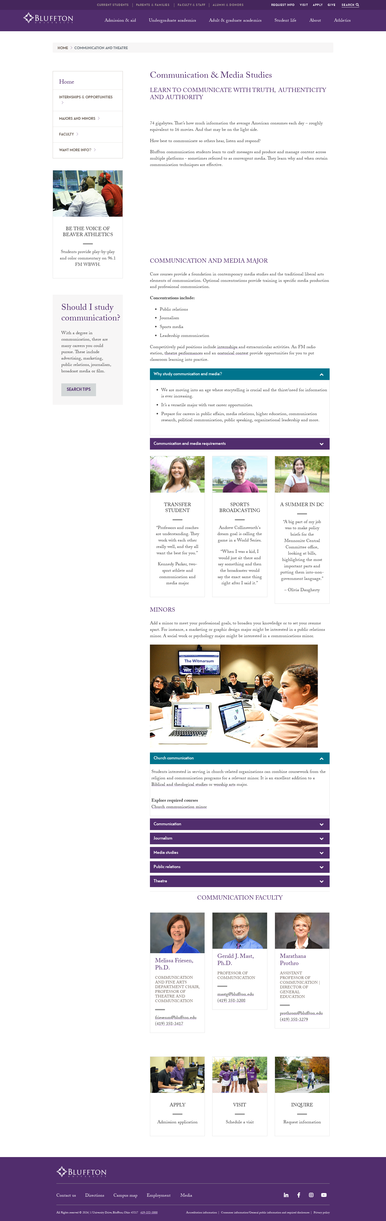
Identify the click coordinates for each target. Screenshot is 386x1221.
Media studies (239, 853)
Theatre (239, 882)
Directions (94, 1196)
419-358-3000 (149, 1212)
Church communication (239, 759)
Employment (159, 1196)
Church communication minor (179, 807)
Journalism (239, 839)
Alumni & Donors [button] (228, 5)
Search (350, 5)
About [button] (315, 21)
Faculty (66, 134)
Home (63, 48)
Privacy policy (322, 1212)
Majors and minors (77, 119)
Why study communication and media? (239, 374)
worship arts (224, 785)
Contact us (66, 1196)
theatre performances (183, 354)
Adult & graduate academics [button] (235, 21)
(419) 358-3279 (294, 1020)
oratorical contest (232, 354)
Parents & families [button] (153, 5)
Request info (283, 5)
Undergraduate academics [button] (172, 21)
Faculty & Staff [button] (191, 5)
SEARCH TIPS (79, 389)
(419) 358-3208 (231, 1001)
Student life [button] (285, 21)
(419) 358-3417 (169, 1024)
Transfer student (177, 508)
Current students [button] (113, 5)
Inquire (302, 1105)
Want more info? (75, 150)
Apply (318, 5)
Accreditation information (201, 1212)
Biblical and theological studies (179, 785)
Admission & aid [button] (120, 21)
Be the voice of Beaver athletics (88, 232)
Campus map (125, 1196)
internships (227, 347)
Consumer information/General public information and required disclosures (265, 1212)
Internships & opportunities (86, 97)
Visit (304, 5)
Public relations (239, 867)
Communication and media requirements (239, 444)
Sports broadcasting (239, 508)
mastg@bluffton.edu (235, 995)
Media (186, 1196)
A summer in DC (302, 505)
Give (332, 5)
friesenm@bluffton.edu (175, 1018)
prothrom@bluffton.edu (301, 1014)
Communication (239, 825)
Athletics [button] (342, 21)
